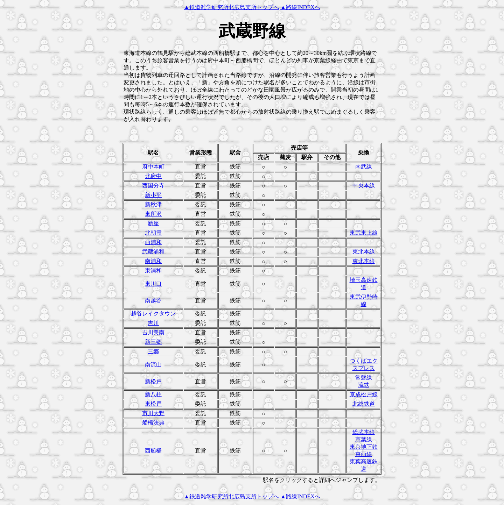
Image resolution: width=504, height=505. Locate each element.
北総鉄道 (363, 404)
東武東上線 (364, 233)
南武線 (363, 167)
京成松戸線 (364, 394)
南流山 (153, 365)
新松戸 (153, 381)
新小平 (153, 195)
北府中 (153, 176)
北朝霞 (153, 233)
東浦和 (153, 270)
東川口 (153, 284)
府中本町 (153, 167)
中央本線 (363, 186)
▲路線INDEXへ (300, 7)
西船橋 (153, 451)
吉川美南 (153, 332)
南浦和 (153, 261)
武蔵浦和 (153, 252)
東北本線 (363, 252)
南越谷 (153, 301)
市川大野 (153, 413)
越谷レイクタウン (153, 313)
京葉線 (363, 439)
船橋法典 (153, 423)
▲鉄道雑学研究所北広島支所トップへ (231, 7)
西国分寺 (153, 186)
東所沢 (153, 214)
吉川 (153, 323)
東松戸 (153, 404)
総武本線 (363, 432)
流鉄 (363, 385)
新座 (153, 223)
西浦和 (153, 242)
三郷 (153, 351)
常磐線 (363, 377)
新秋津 (153, 204)
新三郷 (153, 342)
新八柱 (153, 394)
